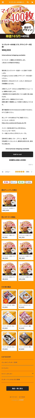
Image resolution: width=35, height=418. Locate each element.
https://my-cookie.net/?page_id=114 (14, 123)
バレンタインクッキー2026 (9, 362)
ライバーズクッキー (7, 374)
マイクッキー (5, 368)
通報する (31, 164)
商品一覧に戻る (17, 388)
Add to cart (17, 154)
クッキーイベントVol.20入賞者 (10, 379)
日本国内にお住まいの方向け (17, 160)
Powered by (18, 400)
